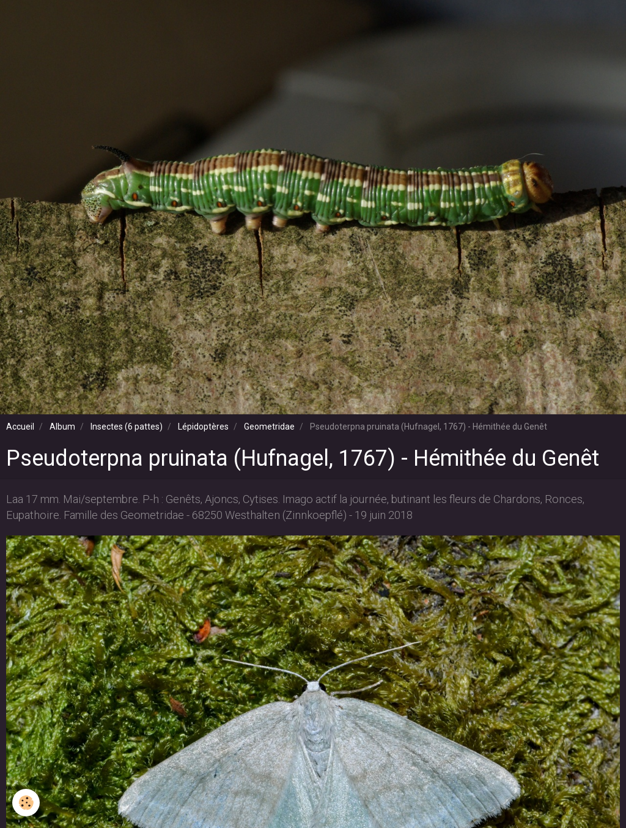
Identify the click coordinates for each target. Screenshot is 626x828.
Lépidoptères (203, 426)
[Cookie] (26, 802)
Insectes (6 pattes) (126, 426)
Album (62, 426)
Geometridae (269, 426)
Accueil (20, 426)
